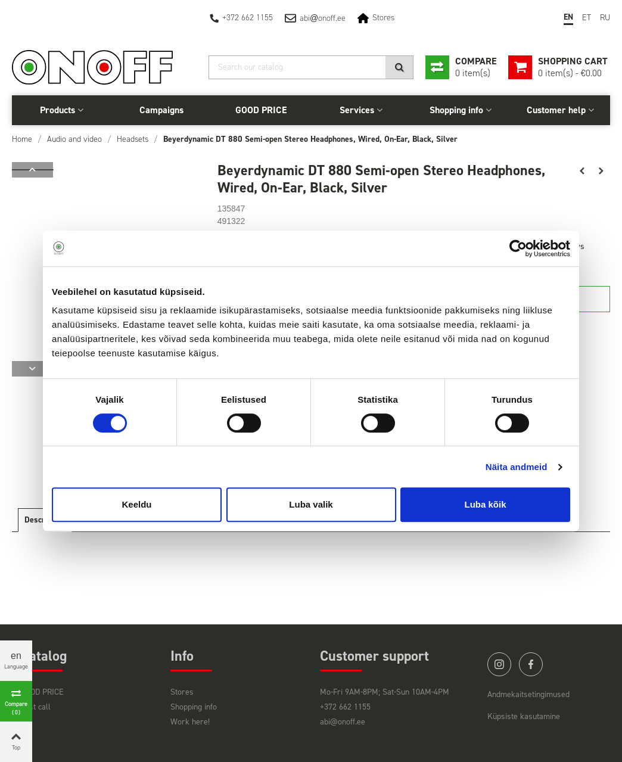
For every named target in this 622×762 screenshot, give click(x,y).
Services (357, 110)
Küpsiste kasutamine (523, 716)
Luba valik (310, 504)
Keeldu (136, 504)
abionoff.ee (323, 18)
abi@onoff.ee (342, 721)
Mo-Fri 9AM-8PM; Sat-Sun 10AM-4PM (384, 692)
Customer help (556, 110)
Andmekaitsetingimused (528, 694)
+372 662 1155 (247, 17)
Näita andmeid (517, 467)
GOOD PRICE (261, 110)
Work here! (190, 721)
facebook (531, 664)
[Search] (311, 67)
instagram (499, 664)
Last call (36, 707)
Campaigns (161, 110)
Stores (383, 17)
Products (57, 110)
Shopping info (456, 110)
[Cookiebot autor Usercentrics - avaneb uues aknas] (518, 248)
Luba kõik (485, 504)
